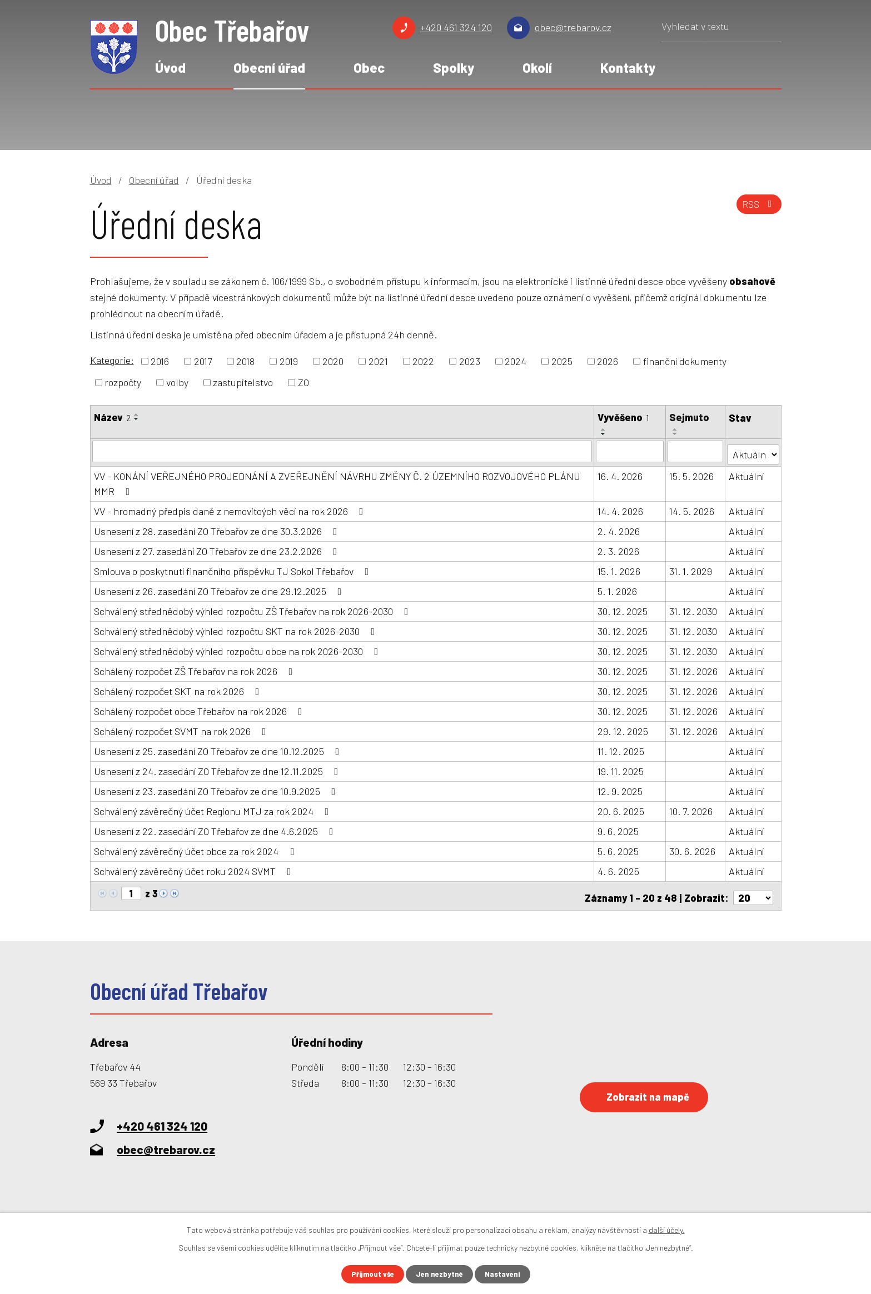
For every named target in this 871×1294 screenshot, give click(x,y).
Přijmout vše (369, 1273)
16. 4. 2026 (620, 473)
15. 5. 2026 (692, 473)
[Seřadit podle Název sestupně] (137, 419)
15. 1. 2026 (619, 568)
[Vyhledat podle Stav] (753, 450)
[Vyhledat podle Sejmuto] (696, 451)
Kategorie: (112, 360)
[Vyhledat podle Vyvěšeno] (630, 451)
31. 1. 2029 (691, 568)
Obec (369, 67)
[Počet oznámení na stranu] (753, 891)
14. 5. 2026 (692, 508)
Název (112, 417)
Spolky (453, 67)
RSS (756, 208)
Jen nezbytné (440, 1273)
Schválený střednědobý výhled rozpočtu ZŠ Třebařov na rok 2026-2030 (253, 608)
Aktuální (746, 473)
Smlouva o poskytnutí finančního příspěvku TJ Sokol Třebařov (234, 568)
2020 (333, 361)
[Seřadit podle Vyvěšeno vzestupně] (604, 429)
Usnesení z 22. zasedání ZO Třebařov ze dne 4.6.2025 (216, 828)
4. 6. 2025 (619, 868)
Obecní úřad (269, 67)
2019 (289, 361)
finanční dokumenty (684, 361)
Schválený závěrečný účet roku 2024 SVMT (195, 868)
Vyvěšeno (624, 417)
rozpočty (122, 382)
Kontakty (627, 67)
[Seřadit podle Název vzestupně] (137, 414)
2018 (245, 361)
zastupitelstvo (243, 382)
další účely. (667, 1228)
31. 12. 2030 (694, 608)
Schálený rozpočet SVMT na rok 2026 (182, 728)
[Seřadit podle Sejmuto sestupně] (676, 434)
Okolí (537, 67)
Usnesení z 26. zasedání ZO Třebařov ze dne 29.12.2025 (220, 588)
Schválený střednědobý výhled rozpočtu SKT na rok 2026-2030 (237, 628)
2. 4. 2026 (619, 528)
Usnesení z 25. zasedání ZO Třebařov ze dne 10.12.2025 (219, 748)
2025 (562, 361)
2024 (515, 361)
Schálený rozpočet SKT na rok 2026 (179, 688)
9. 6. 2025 (618, 828)
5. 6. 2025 (618, 848)
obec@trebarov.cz (573, 27)
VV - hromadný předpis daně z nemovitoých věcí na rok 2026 (231, 508)
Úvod (170, 67)
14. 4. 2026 (621, 508)
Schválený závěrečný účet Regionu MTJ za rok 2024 (214, 808)
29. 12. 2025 (623, 728)
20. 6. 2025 (621, 808)
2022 (423, 361)
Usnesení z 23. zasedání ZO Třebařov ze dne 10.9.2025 (217, 788)
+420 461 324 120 (456, 27)
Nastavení (506, 1273)
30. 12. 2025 (623, 608)
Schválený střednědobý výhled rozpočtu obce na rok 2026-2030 (238, 648)
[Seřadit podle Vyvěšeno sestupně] (604, 434)
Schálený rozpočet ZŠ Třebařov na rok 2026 (195, 668)
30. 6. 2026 (693, 848)
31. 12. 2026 (694, 668)
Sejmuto (690, 417)
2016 (160, 361)
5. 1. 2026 (618, 588)
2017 (203, 361)
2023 (469, 361)
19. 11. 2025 (621, 768)
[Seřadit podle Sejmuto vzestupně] (676, 429)
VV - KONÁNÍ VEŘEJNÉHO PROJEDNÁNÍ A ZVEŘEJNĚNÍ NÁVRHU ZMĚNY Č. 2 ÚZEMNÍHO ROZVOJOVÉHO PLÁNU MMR (337, 480)
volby (177, 382)
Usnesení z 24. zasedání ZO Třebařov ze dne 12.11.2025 (218, 768)
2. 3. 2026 (619, 548)
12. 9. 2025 (620, 788)
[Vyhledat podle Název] (342, 451)
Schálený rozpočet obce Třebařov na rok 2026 (200, 708)
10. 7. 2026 (691, 808)
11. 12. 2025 (621, 748)
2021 (378, 361)
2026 (607, 361)
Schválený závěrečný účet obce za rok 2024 (196, 848)
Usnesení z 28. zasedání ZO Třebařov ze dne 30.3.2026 (218, 528)
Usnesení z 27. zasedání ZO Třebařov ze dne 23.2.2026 (218, 548)
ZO (303, 382)
